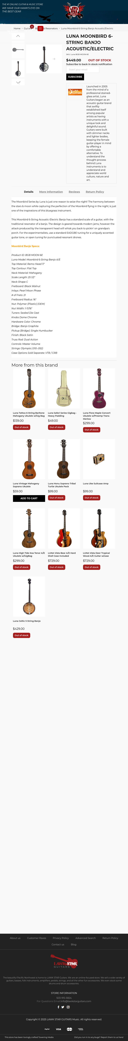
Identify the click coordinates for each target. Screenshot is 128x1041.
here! (121, 1037)
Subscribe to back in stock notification (89, 64)
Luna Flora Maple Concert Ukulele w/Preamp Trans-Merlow (98, 414)
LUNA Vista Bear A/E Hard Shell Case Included (63, 554)
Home (17, 28)
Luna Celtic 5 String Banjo (28, 621)
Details (25, 191)
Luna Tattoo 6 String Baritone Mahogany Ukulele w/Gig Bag (25, 414)
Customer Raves (36, 938)
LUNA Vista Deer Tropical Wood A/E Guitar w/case (98, 554)
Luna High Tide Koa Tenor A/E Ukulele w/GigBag (28, 554)
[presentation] (54, 59)
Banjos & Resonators (46, 28)
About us (15, 938)
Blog (73, 944)
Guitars (28, 28)
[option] (18, 68)
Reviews (75, 191)
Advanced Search (85, 938)
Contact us (58, 944)
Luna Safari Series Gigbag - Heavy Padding (63, 413)
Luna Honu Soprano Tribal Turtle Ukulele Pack (63, 485)
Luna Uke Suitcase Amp (97, 483)
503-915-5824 (64, 998)
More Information (49, 191)
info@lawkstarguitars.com (76, 1001)
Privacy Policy (61, 938)
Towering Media (46, 1037)
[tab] (25, 191)
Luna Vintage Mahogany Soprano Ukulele (27, 485)
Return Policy (97, 191)
